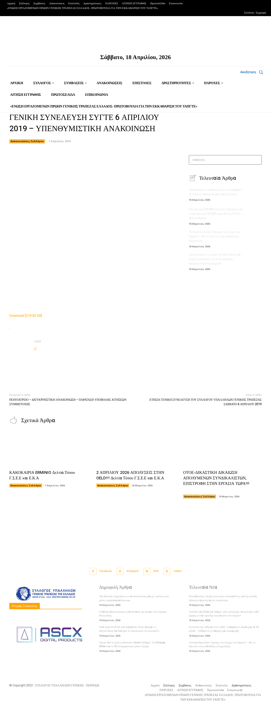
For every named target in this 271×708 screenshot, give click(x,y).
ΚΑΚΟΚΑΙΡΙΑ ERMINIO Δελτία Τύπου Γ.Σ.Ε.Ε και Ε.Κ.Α (44, 475)
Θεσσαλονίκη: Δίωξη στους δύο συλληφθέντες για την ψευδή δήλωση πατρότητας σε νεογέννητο (223, 597)
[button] (253, 72)
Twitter (181, 571)
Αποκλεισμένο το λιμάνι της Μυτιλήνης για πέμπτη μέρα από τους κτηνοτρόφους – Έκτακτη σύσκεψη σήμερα (214, 259)
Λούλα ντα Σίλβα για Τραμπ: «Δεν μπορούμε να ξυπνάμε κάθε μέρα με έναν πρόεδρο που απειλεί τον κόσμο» (224, 613)
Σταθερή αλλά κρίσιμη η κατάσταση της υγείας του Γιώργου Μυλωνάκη (133, 613)
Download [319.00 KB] (25, 315)
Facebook (102, 571)
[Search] (257, 160)
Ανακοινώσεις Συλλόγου (27, 141)
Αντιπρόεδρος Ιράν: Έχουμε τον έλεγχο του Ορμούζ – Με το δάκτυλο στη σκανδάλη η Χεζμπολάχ (214, 236)
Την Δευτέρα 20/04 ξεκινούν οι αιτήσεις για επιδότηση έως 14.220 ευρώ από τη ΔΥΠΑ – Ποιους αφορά (216, 213)
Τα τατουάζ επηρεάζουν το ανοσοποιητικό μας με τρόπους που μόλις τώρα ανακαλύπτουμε (134, 597)
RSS (157, 571)
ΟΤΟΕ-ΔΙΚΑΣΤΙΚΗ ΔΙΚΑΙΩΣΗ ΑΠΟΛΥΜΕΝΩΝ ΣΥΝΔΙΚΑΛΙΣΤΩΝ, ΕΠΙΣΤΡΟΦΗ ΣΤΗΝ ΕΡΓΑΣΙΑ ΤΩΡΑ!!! (217, 480)
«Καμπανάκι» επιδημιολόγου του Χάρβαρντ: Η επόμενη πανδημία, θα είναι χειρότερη (215, 192)
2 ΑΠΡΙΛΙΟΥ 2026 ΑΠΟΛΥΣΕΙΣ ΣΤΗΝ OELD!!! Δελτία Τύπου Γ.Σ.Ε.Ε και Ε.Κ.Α (132, 475)
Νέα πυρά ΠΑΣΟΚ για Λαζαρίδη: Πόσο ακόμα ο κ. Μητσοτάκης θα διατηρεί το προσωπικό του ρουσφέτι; (129, 628)
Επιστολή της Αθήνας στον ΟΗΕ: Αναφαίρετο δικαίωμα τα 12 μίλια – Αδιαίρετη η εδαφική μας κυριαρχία (224, 628)
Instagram (132, 571)
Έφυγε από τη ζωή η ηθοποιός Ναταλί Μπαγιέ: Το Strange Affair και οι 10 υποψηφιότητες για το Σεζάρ (132, 643)
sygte (37, 341)
